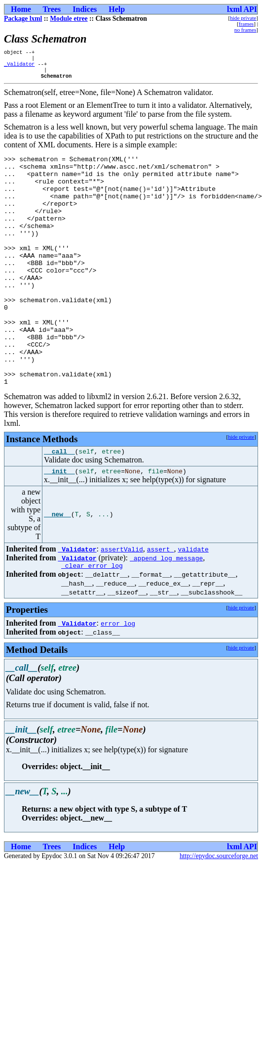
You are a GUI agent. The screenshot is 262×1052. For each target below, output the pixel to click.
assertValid (122, 602)
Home (21, 9)
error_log (118, 678)
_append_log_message (166, 611)
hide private (243, 18)
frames (246, 24)
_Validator (19, 66)
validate (193, 602)
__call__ (59, 503)
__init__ (59, 524)
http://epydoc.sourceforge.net (219, 911)
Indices (85, 9)
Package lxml (23, 18)
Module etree (68, 18)
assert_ (160, 602)
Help (117, 9)
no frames (245, 30)
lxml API (242, 9)
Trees (52, 9)
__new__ (57, 568)
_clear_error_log (92, 620)
